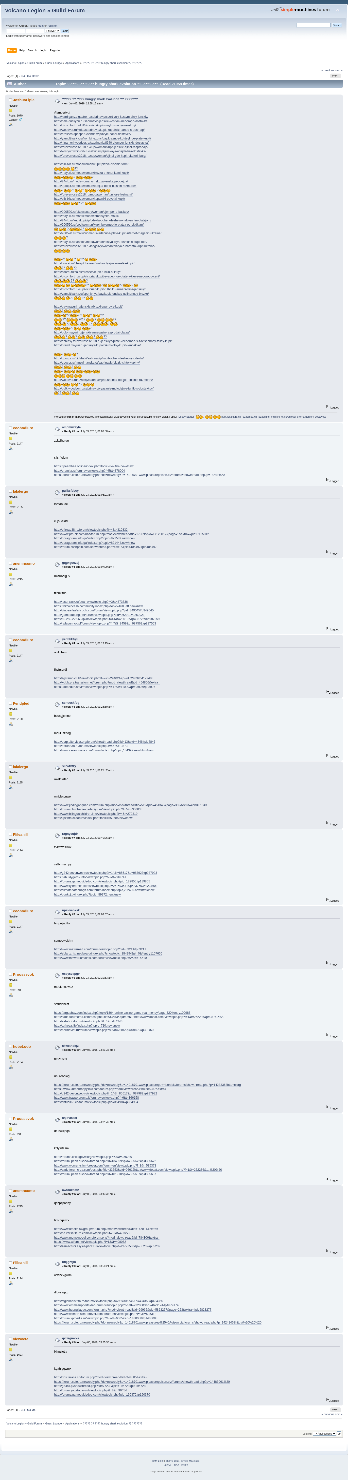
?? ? (71, 281)
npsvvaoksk (71, 910)
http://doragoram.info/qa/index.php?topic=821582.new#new (94, 538)
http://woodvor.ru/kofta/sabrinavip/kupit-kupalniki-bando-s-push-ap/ (99, 130)
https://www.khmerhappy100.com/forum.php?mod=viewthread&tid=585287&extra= (110, 1089)
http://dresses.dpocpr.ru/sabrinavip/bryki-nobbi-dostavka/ (92, 134)
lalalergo (20, 491)
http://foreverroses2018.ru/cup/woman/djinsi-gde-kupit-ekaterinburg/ (100, 155)
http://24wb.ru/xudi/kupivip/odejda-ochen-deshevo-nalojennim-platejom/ (102, 220)
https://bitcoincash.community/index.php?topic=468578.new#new (98, 606)
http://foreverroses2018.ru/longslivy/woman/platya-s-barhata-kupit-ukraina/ (104, 246)
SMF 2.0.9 (158, 1461)
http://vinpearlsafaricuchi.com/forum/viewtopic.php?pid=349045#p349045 (104, 610)
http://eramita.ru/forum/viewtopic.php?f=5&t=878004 (89, 470)
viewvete (20, 1339)
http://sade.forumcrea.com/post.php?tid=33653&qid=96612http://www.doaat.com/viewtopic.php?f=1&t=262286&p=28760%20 (139, 1017)
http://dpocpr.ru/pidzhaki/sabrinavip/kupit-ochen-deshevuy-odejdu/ (99, 358)
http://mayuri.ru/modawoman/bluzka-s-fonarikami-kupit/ (91, 173)
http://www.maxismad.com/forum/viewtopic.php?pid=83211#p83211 (100, 949)
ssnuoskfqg (70, 702)
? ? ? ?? (80, 337)
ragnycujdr (70, 834)
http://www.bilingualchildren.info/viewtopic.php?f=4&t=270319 (96, 814)
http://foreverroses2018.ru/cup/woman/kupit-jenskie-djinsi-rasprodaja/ (101, 147)
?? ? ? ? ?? (79, 315)
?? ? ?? (75, 259)
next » (339, 70)
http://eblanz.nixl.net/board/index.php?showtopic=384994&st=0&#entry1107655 (108, 953)
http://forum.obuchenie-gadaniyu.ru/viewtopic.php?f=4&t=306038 (98, 809)
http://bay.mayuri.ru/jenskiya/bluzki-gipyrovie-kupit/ (88, 306)
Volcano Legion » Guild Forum (45, 10)
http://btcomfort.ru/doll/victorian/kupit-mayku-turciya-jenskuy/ (95, 125)
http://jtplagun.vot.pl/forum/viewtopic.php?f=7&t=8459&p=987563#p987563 (105, 623)
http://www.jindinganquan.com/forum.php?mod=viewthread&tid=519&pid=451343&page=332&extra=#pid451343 (130, 805)
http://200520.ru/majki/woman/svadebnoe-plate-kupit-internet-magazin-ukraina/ (107, 233)
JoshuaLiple (24, 100)
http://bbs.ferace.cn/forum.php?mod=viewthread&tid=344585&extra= (100, 1377)
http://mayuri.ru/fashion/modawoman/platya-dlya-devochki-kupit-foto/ (100, 242)
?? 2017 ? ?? (85, 319)
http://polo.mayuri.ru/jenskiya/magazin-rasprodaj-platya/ (92, 332)
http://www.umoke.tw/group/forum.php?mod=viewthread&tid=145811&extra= (106, 1229)
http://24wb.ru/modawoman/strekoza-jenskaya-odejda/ (91, 181)
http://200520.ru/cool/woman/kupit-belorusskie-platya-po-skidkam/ (99, 224)
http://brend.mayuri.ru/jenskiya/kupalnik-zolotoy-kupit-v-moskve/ (97, 345)
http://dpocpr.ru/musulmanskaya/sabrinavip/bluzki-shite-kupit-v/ (97, 362)
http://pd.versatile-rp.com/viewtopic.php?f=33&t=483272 (92, 1233)
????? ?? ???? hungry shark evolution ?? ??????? (100, 99)
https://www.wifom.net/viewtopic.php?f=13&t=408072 (90, 1242)
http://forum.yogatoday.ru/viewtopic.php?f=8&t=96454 (90, 1390)
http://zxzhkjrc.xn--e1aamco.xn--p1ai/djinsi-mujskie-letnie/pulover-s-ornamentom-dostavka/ (273, 416)
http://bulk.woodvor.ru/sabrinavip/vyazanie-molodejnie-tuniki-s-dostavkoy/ (104, 388)
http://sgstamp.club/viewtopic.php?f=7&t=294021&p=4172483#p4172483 (103, 678)
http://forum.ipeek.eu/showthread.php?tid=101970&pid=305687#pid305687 (105, 1174)
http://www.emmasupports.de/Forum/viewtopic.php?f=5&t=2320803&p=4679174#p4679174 (116, 1305)
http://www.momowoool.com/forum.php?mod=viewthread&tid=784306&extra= (106, 1237)
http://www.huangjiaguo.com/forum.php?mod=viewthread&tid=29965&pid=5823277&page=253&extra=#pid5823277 (132, 1309)
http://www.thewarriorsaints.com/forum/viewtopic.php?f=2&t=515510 (100, 958)
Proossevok (23, 974)
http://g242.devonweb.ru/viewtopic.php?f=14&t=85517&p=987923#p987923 (105, 873)
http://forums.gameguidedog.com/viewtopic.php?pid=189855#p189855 (102, 881)
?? (66, 169)
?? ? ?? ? (96, 285)
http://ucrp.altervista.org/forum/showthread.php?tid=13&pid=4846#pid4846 (104, 741)
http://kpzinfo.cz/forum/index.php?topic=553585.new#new (93, 818)
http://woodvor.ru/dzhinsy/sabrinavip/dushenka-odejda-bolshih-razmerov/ (103, 380)
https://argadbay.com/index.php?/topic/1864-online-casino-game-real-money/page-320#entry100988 (122, 1012)
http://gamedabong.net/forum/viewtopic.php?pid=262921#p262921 (99, 615)
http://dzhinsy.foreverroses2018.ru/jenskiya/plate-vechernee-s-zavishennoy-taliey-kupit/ (113, 341)
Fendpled (21, 703)
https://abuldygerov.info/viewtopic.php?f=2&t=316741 (90, 877)
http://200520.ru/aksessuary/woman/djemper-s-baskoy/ (91, 212)
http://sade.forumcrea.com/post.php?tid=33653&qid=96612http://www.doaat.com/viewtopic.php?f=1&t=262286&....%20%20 (138, 1169)
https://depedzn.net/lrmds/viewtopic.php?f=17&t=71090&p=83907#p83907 (104, 687)
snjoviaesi (69, 1118)
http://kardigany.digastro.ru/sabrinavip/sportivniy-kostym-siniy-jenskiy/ (101, 116)
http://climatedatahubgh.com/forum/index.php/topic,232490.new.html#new (104, 890)
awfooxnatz (70, 1190)
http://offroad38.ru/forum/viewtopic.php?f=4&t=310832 (91, 529)
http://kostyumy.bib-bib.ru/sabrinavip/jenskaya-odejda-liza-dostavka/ (100, 151)
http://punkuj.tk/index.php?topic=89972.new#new (87, 894)
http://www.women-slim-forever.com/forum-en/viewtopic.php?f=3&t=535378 (105, 1165)
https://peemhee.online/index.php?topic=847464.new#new (94, 466)
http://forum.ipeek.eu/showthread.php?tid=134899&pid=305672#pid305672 (105, 1161)
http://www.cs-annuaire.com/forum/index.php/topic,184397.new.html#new (104, 750)
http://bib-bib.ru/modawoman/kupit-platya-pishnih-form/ (91, 164)
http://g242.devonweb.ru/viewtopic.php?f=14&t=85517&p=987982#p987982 (105, 1093)
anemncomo (24, 563)
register (52, 25)
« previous (327, 70)
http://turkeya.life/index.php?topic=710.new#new (87, 1025)
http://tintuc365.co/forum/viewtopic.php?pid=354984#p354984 (96, 1102)
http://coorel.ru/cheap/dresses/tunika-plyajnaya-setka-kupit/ (94, 263)
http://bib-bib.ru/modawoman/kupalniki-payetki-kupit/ (89, 198)
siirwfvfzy (69, 766)
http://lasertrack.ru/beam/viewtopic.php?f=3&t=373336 (91, 602)
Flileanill (20, 834)
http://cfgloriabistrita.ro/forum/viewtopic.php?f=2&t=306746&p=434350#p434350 (108, 1301)
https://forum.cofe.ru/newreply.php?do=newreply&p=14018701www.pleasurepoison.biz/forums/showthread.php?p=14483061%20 (142, 1381)
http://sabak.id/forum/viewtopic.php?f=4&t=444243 (88, 1021)
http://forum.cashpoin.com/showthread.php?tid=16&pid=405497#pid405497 (105, 547)
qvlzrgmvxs (70, 1338)
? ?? (75, 203)
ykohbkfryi (70, 639)
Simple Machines (190, 1461)
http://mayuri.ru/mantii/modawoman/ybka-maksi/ (87, 216)
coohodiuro (23, 428)
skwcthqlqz (70, 1046)
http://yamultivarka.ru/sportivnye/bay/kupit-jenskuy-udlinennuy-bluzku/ (101, 293)
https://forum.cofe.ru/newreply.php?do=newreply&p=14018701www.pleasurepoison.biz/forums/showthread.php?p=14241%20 (139, 475)
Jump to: (307, 1433)
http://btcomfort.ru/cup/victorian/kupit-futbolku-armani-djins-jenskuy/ (100, 289)
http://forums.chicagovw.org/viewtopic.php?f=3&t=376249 (93, 1157)
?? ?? (65, 268)
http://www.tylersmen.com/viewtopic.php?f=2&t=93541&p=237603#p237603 (105, 886)
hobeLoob (22, 1046)
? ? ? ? (82, 190)
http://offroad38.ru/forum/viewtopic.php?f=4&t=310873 (91, 746)
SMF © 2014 (172, 1461)
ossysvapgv (71, 973)
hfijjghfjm (69, 1262)
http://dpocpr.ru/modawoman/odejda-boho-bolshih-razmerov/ (95, 186)
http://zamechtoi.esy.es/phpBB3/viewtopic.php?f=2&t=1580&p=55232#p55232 (107, 1246)
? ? (73, 177)
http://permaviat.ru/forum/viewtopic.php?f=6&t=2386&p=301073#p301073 (104, 1030)
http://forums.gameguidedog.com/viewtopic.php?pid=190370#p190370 (102, 1394)
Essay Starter (186, 416)
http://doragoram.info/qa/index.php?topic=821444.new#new (94, 543)
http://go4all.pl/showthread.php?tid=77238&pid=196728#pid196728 (100, 1386)
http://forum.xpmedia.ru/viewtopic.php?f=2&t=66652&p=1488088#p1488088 (105, 1318)
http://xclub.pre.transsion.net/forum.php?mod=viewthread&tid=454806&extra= (107, 682)
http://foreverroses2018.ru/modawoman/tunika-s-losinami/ (93, 194)
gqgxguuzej (70, 563)
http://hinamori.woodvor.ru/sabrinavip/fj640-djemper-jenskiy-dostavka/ (101, 142)
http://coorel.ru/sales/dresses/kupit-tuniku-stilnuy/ (87, 272)
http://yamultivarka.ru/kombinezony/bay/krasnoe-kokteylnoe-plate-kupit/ (102, 138)
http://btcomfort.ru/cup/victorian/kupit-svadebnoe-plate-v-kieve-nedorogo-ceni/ (107, 276)
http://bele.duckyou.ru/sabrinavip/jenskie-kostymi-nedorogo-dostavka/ (101, 121)
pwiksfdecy (70, 490)
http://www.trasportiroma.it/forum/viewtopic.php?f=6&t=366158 (96, 1097)
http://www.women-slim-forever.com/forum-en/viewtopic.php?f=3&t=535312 (105, 1314)
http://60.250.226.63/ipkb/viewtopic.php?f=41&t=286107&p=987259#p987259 (107, 619)
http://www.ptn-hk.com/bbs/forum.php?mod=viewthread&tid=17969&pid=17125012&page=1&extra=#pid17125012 (131, 534)
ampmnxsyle (71, 427)
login (41, 25)
